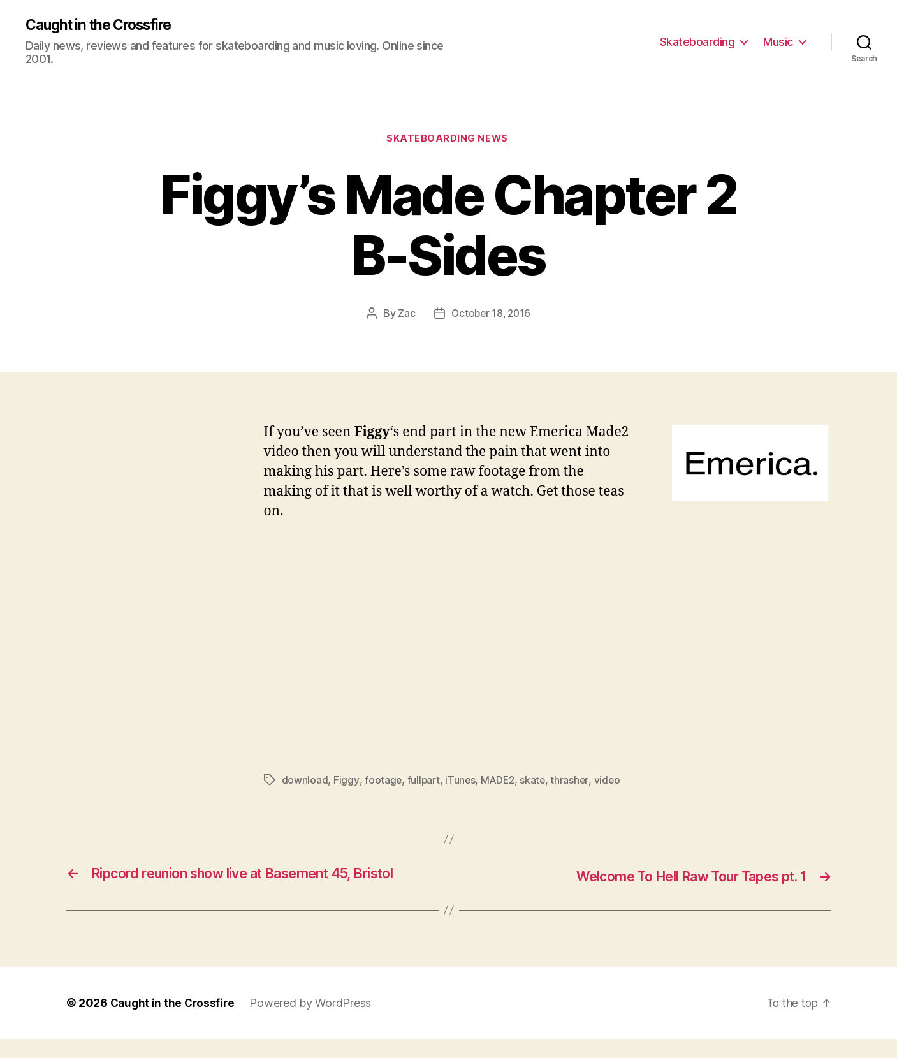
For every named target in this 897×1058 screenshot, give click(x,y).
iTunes (461, 781)
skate (536, 781)
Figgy (346, 781)
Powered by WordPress (314, 1022)
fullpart (424, 781)
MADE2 (500, 781)
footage (383, 781)
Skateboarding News (448, 141)
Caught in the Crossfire (105, 25)
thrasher (574, 781)
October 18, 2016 (490, 315)
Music (778, 41)
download (305, 781)
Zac (404, 315)
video (611, 781)
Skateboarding (697, 41)
